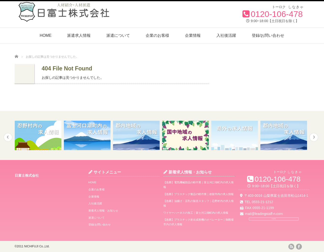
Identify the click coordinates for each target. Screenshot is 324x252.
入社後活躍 (226, 35)
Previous (8, 137)
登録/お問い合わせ (268, 35)
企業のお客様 (157, 35)
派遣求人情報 (79, 35)
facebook (299, 247)
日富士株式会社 (27, 175)
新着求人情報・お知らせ (103, 210)
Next (314, 137)
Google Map (273, 225)
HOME (46, 35)
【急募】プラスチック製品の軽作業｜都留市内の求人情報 (198, 194)
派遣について (118, 35)
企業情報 (193, 35)
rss (291, 247)
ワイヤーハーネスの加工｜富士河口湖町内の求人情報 (195, 212)
